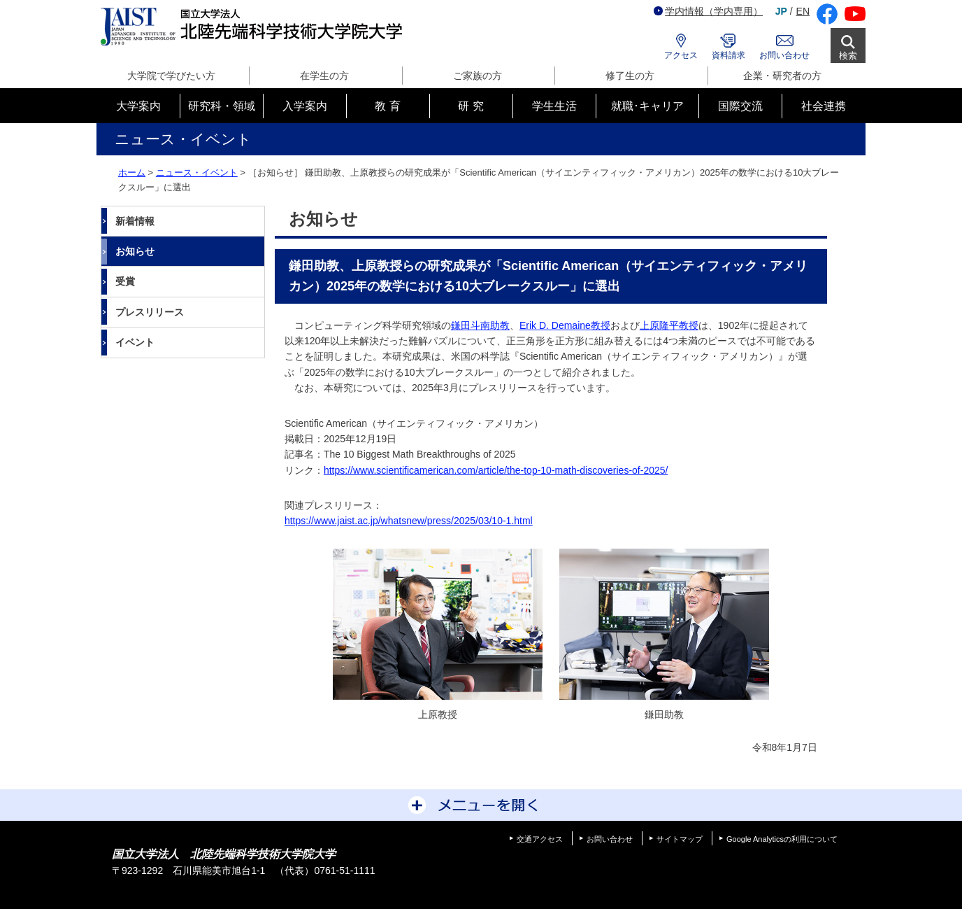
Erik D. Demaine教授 (564, 325)
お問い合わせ (784, 55)
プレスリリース (149, 312)
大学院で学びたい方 (171, 75)
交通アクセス (540, 839)
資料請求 (728, 55)
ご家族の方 (477, 75)
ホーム (131, 172)
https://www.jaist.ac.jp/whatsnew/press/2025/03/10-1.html (409, 520)
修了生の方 (629, 75)
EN (803, 11)
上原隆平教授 (669, 325)
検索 (848, 55)
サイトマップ (679, 839)
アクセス (681, 55)
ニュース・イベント (197, 172)
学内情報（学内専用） (708, 11)
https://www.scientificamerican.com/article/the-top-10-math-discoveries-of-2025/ (496, 470)
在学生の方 (324, 75)
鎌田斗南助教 (480, 325)
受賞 (125, 281)
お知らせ (135, 251)
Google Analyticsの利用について (782, 839)
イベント (135, 342)
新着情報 (135, 221)
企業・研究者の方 (782, 75)
